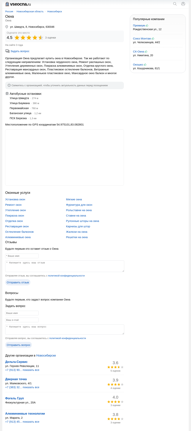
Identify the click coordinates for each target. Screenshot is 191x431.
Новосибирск (54, 11)
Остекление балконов (19, 231)
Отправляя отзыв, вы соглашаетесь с (45, 275)
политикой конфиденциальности (66, 275)
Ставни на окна (76, 215)
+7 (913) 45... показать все (22, 421)
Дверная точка (16, 379)
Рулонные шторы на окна (82, 220)
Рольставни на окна (79, 210)
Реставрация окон (17, 226)
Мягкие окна (74, 199)
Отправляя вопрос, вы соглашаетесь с (45, 338)
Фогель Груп (14, 398)
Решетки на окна (77, 237)
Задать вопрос (17, 51)
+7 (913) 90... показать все (22, 369)
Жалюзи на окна (76, 231)
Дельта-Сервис (16, 361)
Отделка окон (14, 220)
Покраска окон (14, 215)
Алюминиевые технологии (25, 413)
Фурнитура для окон (79, 204)
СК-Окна (138, 51)
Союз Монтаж (142, 38)
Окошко (138, 64)
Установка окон (15, 199)
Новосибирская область (30, 11)
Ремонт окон (13, 204)
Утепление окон (15, 210)
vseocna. (18, 4)
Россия (9, 11)
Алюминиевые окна (18, 237)
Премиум (139, 25)
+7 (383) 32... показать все (22, 387)
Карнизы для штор (78, 226)
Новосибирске (46, 355)
